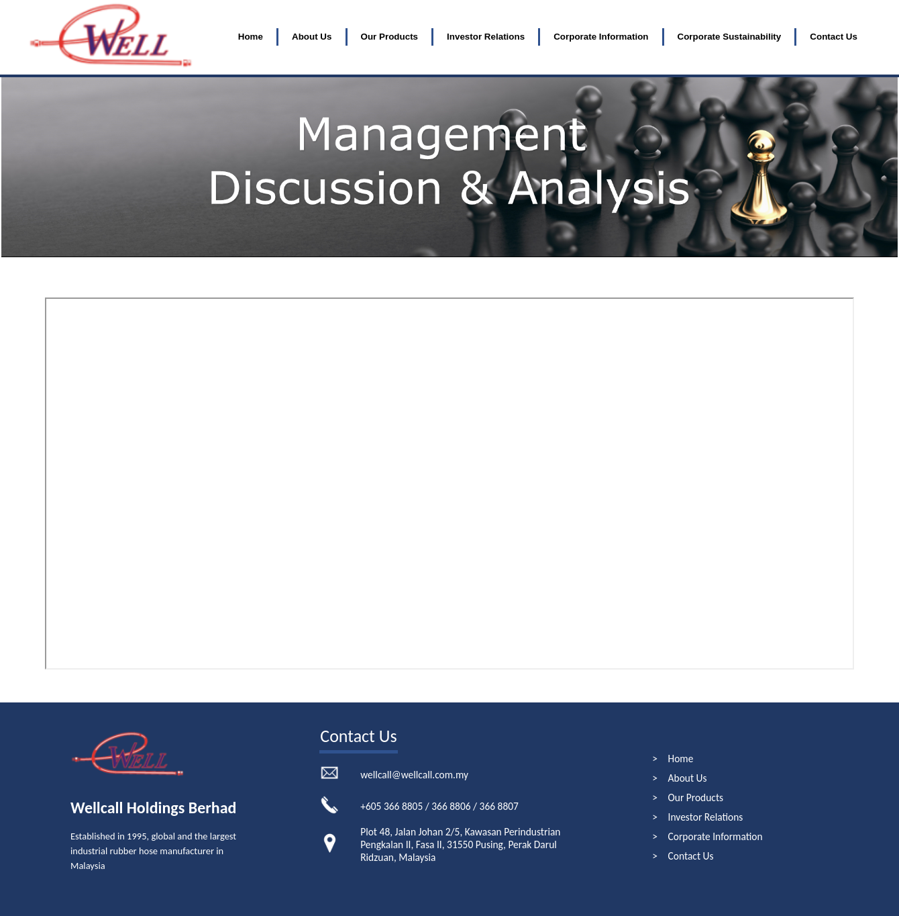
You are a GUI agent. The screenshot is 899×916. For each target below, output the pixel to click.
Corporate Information (600, 37)
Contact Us (833, 37)
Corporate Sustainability (730, 37)
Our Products (390, 37)
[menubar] (548, 37)
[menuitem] (250, 37)
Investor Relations (486, 37)
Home (250, 37)
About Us (312, 37)
